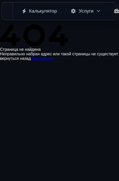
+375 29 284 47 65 (17, 160)
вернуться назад (15, 58)
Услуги (85, 11)
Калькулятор (39, 11)
